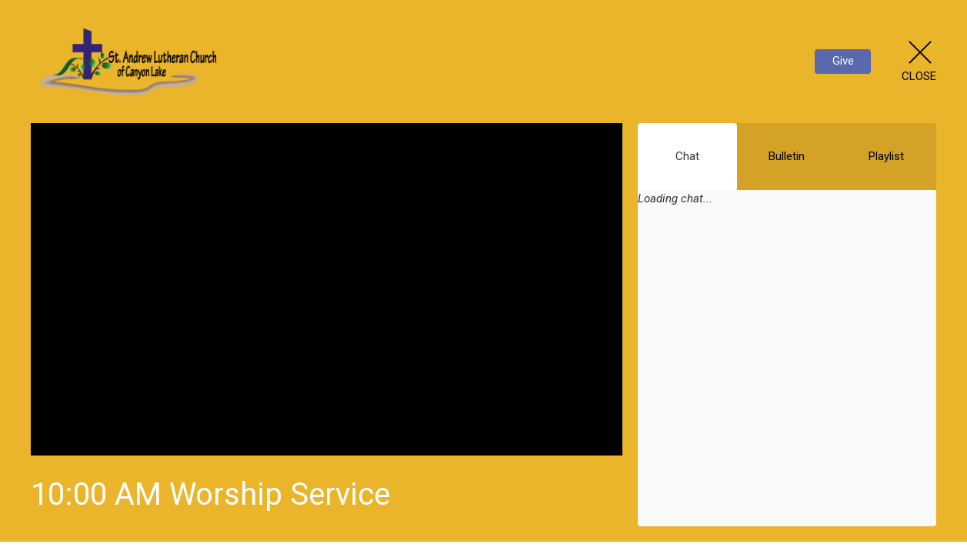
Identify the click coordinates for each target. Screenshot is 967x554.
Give (843, 61)
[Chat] (787, 377)
